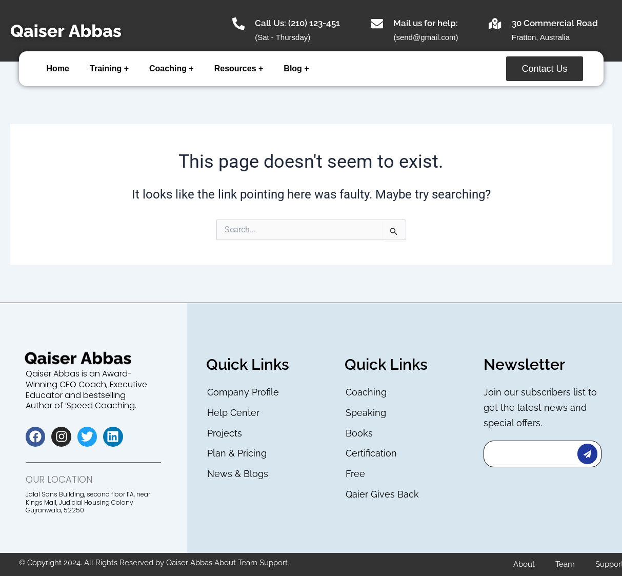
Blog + (296, 68)
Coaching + (171, 68)
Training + (109, 68)
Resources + (239, 68)
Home (58, 68)
